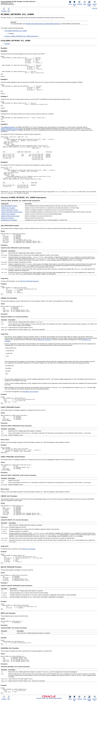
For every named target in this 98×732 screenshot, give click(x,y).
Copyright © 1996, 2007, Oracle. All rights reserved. (49, 728)
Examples (7, 43)
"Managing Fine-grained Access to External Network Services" (42, 23)
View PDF (94, 8)
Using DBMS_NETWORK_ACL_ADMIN (16, 30)
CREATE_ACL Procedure (8, 228)
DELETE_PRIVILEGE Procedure (10, 230)
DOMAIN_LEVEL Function (8, 137)
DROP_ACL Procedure (7, 232)
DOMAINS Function (8, 134)
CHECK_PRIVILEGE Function (9, 224)
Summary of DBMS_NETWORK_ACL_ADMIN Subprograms (21, 36)
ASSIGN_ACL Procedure (8, 222)
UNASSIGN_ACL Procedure (9, 234)
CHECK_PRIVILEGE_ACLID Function (11, 135)
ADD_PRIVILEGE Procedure (9, 220)
